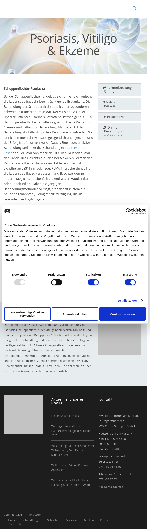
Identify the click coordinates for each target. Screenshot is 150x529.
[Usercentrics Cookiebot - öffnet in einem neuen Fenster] (128, 211)
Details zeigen (128, 300)
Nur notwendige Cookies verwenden (27, 314)
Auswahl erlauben (75, 314)
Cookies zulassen (122, 314)
